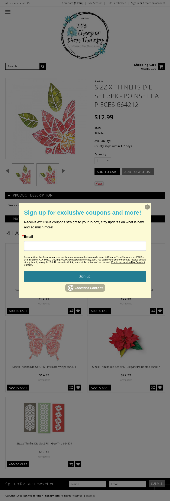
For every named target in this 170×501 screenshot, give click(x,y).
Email (28, 236)
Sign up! (85, 276)
